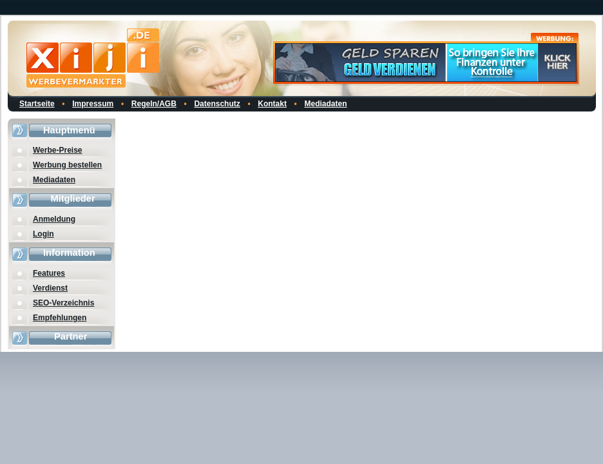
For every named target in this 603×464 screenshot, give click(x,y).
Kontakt (272, 103)
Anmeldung (54, 219)
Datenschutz (217, 103)
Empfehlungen (59, 317)
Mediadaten (326, 103)
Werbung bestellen (67, 164)
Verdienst (50, 288)
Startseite (37, 103)
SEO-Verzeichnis (63, 302)
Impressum (92, 103)
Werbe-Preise (57, 150)
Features (49, 273)
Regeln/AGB (154, 103)
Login (43, 233)
